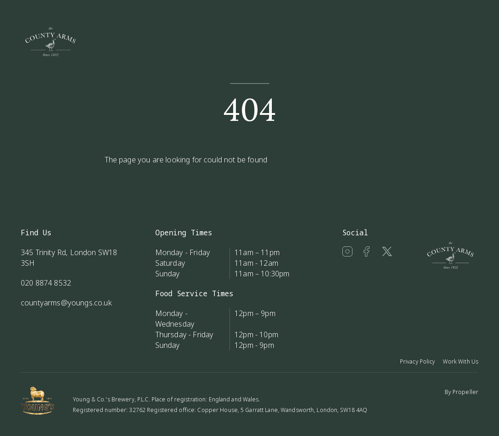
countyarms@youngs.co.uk (66, 303)
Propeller (465, 392)
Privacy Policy (417, 361)
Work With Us (460, 361)
